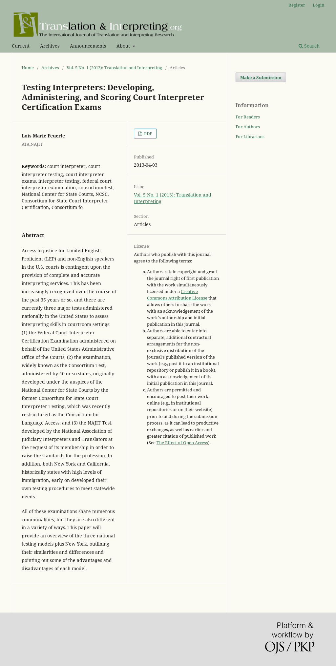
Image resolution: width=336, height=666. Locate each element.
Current (21, 46)
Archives (49, 46)
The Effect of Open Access (182, 443)
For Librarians (250, 136)
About (123, 46)
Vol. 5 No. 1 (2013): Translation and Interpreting (114, 68)
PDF (147, 133)
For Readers (248, 117)
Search (309, 46)
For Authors (248, 127)
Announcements (88, 46)
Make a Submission (261, 77)
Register (296, 5)
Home (28, 68)
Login (318, 5)
